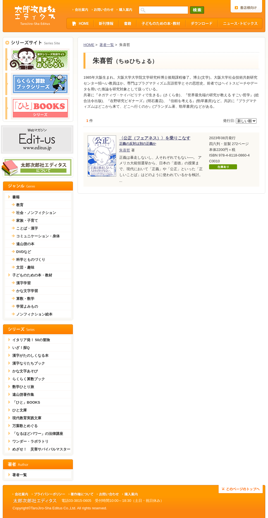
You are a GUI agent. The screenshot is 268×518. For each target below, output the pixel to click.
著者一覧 (106, 45)
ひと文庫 (19, 410)
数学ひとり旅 (23, 387)
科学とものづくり (30, 259)
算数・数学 (25, 299)
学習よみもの (27, 306)
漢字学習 (23, 283)
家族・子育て (27, 220)
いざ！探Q (21, 348)
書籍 (16, 197)
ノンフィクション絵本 (34, 314)
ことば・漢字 (27, 228)
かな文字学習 (27, 291)
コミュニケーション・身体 (38, 236)
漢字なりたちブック (28, 363)
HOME (88, 45)
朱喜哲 (124, 150)
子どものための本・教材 (32, 275)
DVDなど (23, 252)
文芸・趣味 (25, 267)
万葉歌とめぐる (25, 426)
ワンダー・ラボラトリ (30, 441)
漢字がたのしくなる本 (30, 355)
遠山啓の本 (25, 244)
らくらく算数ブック (28, 379)
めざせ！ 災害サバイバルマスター (41, 449)
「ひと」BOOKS (26, 402)
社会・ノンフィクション (36, 213)
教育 (19, 205)
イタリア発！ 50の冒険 (31, 340)
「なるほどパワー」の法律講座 (37, 434)
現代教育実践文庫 (26, 418)
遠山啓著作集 (23, 394)
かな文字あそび (25, 371)
